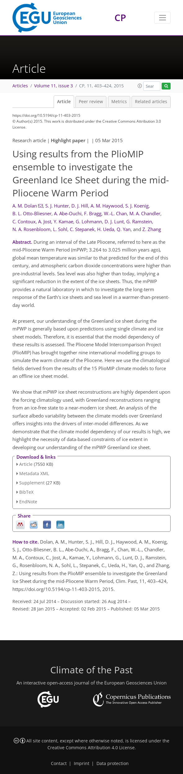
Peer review (91, 101)
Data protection (112, 763)
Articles (20, 86)
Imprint (81, 763)
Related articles (151, 101)
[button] (140, 86)
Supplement (32, 483)
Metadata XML (34, 473)
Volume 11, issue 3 (53, 86)
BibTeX (26, 492)
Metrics (119, 101)
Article (64, 101)
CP (120, 17)
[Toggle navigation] (162, 18)
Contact (59, 763)
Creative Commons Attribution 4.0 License (91, 747)
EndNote (28, 502)
